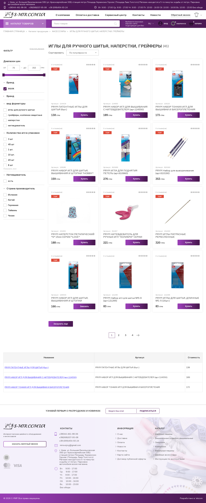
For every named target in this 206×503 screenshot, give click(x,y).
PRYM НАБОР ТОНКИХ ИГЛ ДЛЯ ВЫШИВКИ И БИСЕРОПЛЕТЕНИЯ (175, 108)
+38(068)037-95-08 (38, 7)
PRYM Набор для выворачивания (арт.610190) (175, 172)
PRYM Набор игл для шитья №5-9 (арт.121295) (122, 299)
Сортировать (56, 52)
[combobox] (82, 52)
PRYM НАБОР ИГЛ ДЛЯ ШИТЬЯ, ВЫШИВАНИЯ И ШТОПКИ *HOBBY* (72, 172)
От (4, 68)
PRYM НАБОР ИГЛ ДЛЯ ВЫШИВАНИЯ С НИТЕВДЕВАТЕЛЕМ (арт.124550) (125, 108)
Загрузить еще (61, 324)
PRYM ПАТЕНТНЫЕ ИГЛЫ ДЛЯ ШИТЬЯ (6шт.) (69, 108)
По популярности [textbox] (78, 52)
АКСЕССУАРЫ (59, 31)
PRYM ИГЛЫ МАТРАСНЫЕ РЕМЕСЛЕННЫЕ (171, 235)
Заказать (84, 306)
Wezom (199, 498)
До (24, 68)
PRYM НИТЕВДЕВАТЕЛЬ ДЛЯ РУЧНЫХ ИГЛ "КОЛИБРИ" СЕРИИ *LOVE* (122, 235)
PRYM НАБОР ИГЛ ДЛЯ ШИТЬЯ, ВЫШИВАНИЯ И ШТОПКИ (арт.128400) (69, 299)
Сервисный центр (115, 15)
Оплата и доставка (87, 15)
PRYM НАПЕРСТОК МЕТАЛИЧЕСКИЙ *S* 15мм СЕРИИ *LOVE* (72, 235)
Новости (155, 15)
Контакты (138, 15)
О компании (63, 15)
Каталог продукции (38, 31)
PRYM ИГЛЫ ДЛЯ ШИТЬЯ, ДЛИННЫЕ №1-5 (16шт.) (177, 299)
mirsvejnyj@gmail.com (70, 445)
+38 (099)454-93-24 (58, 7)
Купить (84, 115)
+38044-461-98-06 (17, 7)
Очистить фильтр (37, 49)
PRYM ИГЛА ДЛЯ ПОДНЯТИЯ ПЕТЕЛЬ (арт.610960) (120, 172)
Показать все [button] (9, 169)
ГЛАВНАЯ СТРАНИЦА (14, 31)
